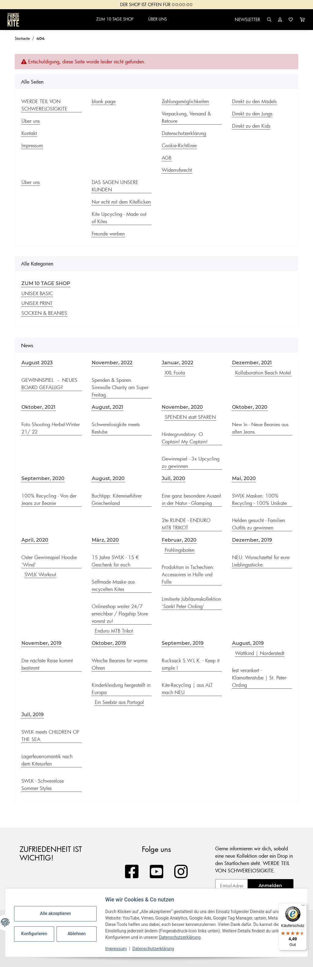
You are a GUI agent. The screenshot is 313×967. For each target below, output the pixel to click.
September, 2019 (183, 643)
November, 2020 (182, 407)
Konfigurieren (37, 933)
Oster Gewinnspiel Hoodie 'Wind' (49, 561)
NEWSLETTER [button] (247, 19)
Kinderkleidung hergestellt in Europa (121, 689)
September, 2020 (42, 478)
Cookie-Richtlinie (179, 145)
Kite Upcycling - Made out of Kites (119, 218)
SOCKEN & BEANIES (44, 313)
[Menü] (303, 906)
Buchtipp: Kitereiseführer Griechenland (117, 499)
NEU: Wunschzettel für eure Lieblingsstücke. (260, 561)
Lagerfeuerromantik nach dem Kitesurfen (46, 760)
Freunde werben (108, 233)
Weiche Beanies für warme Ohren (119, 664)
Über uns (30, 121)
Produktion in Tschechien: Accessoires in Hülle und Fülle (188, 574)
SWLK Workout (40, 574)
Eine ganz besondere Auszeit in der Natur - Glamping (191, 499)
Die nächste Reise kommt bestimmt (47, 664)
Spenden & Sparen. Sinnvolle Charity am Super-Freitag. (120, 387)
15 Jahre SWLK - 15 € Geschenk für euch (115, 561)
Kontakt (29, 133)
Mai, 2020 (244, 478)
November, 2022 (112, 363)
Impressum (118, 948)
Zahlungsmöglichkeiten (185, 101)
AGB (166, 157)
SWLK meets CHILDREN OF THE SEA (50, 735)
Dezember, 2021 (252, 363)
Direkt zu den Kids (251, 125)
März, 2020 (105, 540)
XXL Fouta (175, 372)
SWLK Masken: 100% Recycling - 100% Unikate (259, 499)
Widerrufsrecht (177, 170)
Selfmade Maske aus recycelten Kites (113, 585)
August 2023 (37, 363)
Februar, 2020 (179, 540)
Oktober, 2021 (38, 407)
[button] (269, 19)
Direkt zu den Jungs (252, 113)
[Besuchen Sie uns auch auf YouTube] (156, 872)
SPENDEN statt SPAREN (190, 417)
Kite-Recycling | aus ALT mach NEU (187, 689)
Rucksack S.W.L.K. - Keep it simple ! (190, 664)
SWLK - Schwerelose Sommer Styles (42, 784)
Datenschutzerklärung (182, 937)
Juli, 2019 (32, 714)
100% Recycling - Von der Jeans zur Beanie (48, 499)
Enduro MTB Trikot (114, 630)
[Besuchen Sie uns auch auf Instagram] (181, 872)
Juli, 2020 (173, 478)
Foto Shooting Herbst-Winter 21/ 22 (50, 428)
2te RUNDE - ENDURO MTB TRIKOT (186, 524)
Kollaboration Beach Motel (263, 372)
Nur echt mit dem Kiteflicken (121, 201)
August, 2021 (107, 407)
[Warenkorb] (302, 19)
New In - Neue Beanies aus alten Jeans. (260, 428)
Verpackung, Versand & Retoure (186, 117)
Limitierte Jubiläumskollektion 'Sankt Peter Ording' (191, 603)
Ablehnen (79, 933)
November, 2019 (41, 643)
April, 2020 (34, 540)
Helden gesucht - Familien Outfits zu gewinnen (258, 524)
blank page (104, 101)
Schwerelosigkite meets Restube (116, 428)
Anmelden (270, 885)
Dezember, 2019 (252, 540)
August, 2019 (248, 643)
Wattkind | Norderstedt (259, 653)
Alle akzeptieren (57, 913)
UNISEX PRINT (37, 303)
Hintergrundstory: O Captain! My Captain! (185, 438)
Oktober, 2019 (109, 643)
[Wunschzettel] (290, 19)
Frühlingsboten (179, 550)
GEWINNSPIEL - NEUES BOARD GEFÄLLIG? (49, 384)
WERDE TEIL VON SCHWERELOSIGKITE (44, 105)
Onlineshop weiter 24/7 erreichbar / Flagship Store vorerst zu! (120, 613)
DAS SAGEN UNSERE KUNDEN (115, 186)
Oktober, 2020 (249, 407)
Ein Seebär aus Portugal (119, 702)
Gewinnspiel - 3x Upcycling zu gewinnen (190, 462)
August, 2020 (108, 478)
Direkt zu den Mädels (254, 101)
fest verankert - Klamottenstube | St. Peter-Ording (259, 677)
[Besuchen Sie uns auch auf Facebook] (132, 872)
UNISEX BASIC (37, 293)
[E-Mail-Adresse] (231, 885)
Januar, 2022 (177, 363)
